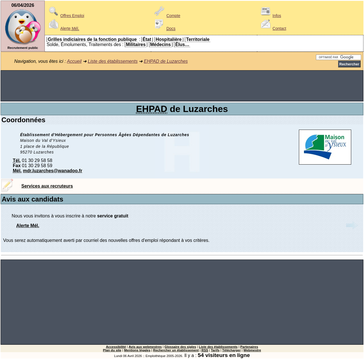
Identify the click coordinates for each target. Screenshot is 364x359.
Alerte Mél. (27, 225)
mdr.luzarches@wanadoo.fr (52, 170)
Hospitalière (169, 39)
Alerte (63, 28)
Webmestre (252, 350)
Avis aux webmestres (145, 346)
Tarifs (215, 350)
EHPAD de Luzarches (166, 61)
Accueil (74, 61)
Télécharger (231, 350)
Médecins (160, 44)
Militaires (136, 44)
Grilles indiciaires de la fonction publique (92, 39)
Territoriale (197, 39)
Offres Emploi (65, 15)
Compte (166, 15)
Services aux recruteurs (47, 186)
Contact (272, 28)
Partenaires (249, 346)
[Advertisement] (182, 86)
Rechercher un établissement (176, 350)
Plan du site (112, 350)
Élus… (182, 44)
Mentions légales (137, 350)
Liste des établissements (113, 61)
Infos (270, 15)
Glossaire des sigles (180, 346)
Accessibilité (116, 346)
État (146, 39)
